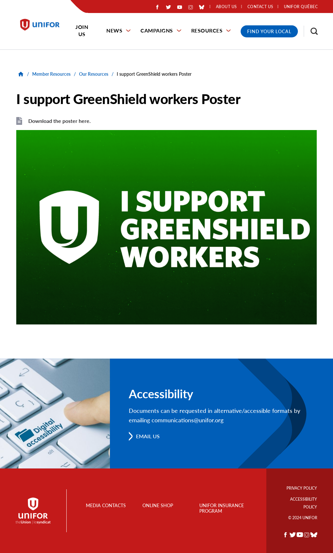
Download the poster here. (59, 121)
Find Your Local (269, 31)
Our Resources (93, 74)
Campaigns (156, 30)
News (114, 30)
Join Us (81, 30)
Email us (148, 436)
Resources (207, 30)
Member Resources (51, 74)
